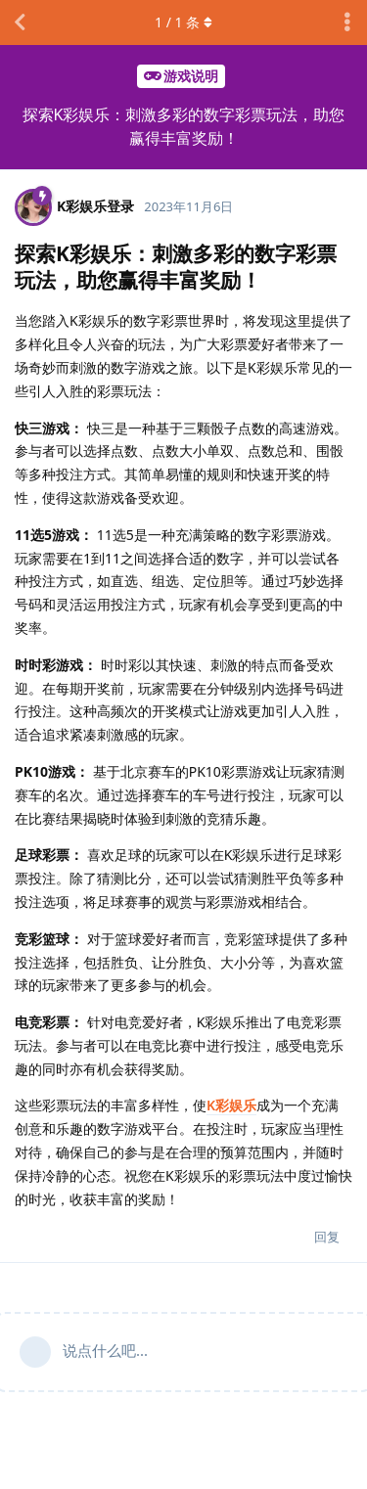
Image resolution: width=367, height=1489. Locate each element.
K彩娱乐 (231, 1105)
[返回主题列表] (19, 22)
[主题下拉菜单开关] (347, 22)
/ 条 (183, 22)
